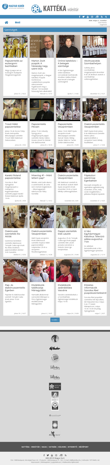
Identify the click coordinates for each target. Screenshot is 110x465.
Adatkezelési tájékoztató (70, 462)
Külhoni (62, 447)
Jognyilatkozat (56, 462)
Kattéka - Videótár (31, 447)
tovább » (55, 320)
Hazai (44, 447)
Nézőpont (84, 447)
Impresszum (35, 462)
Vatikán (52, 447)
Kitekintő (72, 447)
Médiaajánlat (45, 462)
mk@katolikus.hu (75, 460)
